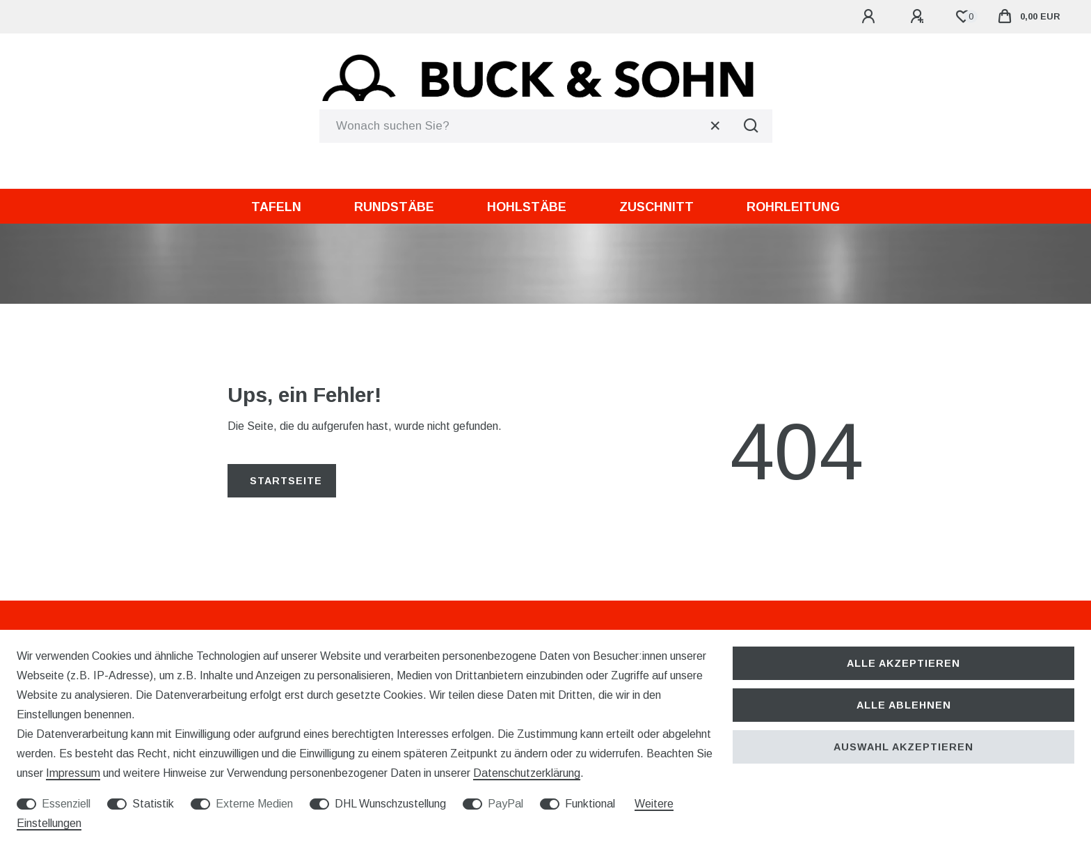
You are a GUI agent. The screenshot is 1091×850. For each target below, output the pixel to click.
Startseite (286, 480)
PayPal (505, 804)
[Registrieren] (919, 17)
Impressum (73, 773)
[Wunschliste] (963, 16)
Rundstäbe (394, 207)
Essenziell (66, 804)
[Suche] (751, 126)
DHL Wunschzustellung (390, 804)
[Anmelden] (870, 17)
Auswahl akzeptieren (903, 746)
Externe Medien (254, 804)
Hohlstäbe (526, 207)
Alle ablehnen (904, 705)
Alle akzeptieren (903, 663)
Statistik (153, 804)
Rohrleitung (793, 207)
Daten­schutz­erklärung (526, 773)
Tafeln (276, 207)
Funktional (590, 804)
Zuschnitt (656, 207)
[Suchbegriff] (525, 126)
